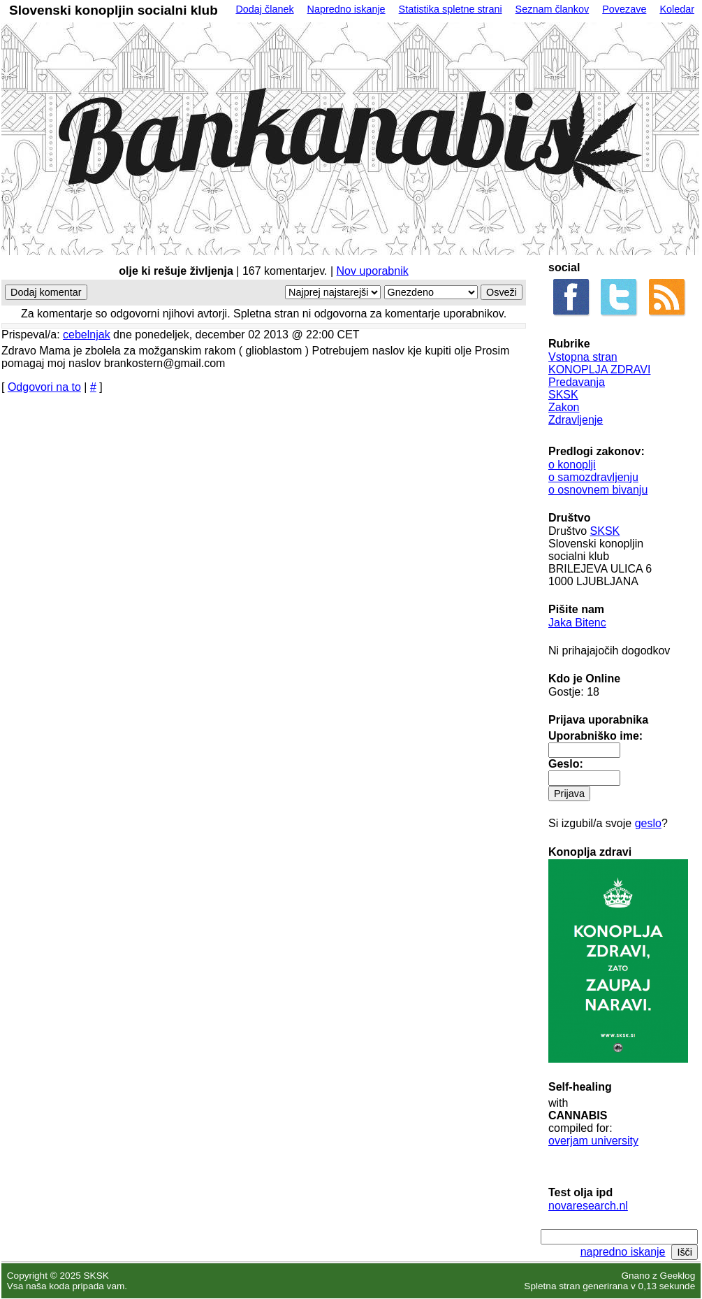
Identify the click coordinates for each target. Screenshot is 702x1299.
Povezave (624, 9)
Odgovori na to (44, 387)
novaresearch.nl (588, 1206)
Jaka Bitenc (577, 623)
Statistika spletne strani (450, 9)
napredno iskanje (623, 1252)
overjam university (593, 1141)
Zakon (563, 407)
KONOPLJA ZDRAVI (599, 369)
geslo (648, 823)
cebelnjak (86, 334)
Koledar (676, 9)
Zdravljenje (575, 420)
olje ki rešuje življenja (176, 271)
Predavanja (576, 382)
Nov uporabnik (373, 271)
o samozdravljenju (593, 477)
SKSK (563, 395)
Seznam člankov (552, 9)
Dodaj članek (264, 9)
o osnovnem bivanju (598, 490)
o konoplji (572, 465)
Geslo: (565, 764)
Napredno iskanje (346, 9)
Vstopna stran (582, 357)
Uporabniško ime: (595, 736)
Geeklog (678, 1275)
